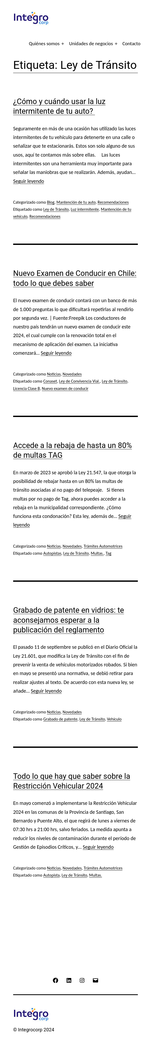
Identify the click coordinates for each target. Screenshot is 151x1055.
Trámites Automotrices (103, 546)
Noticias (54, 374)
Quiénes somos (44, 43)
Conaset (50, 381)
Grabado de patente (60, 719)
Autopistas (52, 553)
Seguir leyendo (28, 181)
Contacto (131, 43)
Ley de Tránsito (56, 209)
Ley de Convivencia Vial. (79, 381)
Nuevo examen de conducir (65, 388)
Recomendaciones (113, 202)
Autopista (51, 875)
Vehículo (114, 719)
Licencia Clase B (26, 388)
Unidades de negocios (91, 43)
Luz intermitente (85, 209)
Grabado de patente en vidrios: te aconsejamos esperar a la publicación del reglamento (68, 620)
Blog (50, 202)
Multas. (97, 553)
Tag (109, 553)
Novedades (72, 374)
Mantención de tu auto (76, 202)
